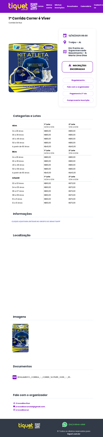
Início (40, 6)
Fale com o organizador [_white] (78, 87)
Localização (22, 235)
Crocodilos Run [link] (21, 403)
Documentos (22, 366)
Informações (22, 214)
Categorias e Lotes (27, 116)
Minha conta (49, 6)
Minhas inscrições (59, 6)
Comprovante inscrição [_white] (78, 100)
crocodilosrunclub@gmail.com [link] (29, 406)
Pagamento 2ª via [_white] (78, 93)
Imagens (19, 317)
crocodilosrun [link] (21, 410)
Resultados (72, 6)
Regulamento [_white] (78, 80)
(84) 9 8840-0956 (77, 424)
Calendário (86, 6)
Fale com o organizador (30, 395)
